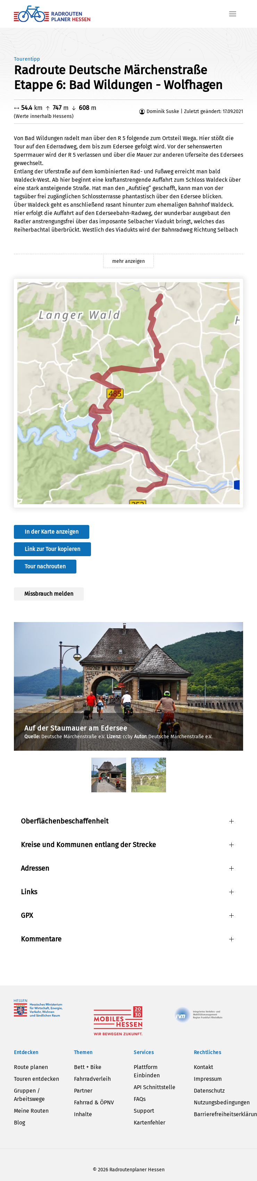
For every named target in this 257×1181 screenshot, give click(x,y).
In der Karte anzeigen (51, 531)
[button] (232, 14)
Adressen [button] (35, 868)
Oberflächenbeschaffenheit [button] (64, 821)
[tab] (108, 775)
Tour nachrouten (45, 566)
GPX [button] (27, 915)
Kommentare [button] (41, 939)
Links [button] (29, 892)
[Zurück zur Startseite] (52, 14)
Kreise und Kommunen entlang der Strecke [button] (88, 845)
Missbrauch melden (48, 593)
